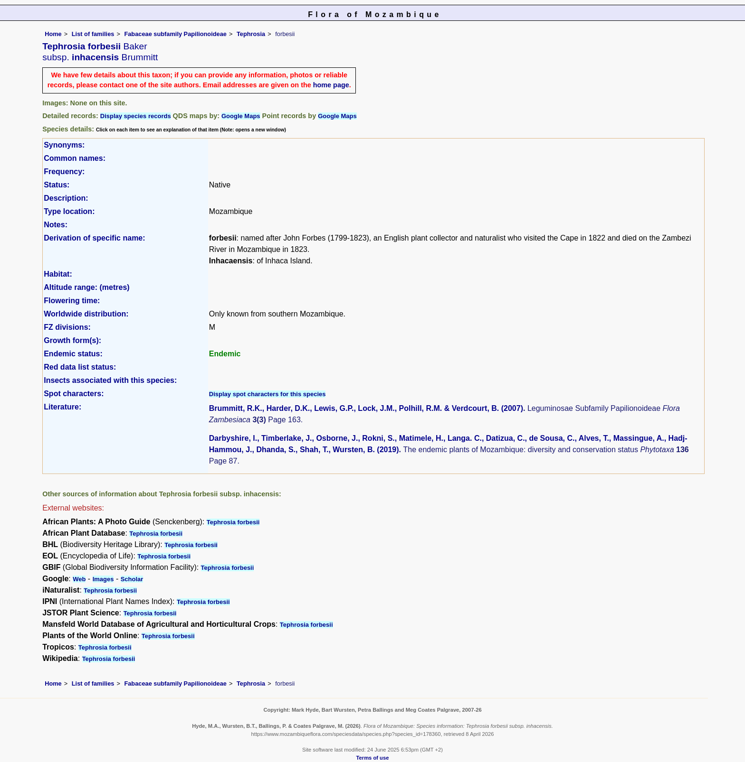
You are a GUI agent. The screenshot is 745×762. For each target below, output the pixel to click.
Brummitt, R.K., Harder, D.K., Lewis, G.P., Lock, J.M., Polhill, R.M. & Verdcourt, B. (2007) (366, 408)
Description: (66, 198)
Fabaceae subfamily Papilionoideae (175, 33)
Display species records (135, 116)
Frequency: (64, 171)
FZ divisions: (67, 327)
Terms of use (372, 758)
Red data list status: (80, 367)
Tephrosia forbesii (233, 522)
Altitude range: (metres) (86, 287)
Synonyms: (64, 145)
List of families (93, 33)
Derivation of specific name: (94, 238)
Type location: (69, 211)
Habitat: (58, 274)
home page (331, 85)
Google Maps (240, 116)
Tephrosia (251, 33)
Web (79, 579)
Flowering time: (72, 301)
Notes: (55, 225)
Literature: (62, 407)
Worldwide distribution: (86, 314)
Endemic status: (73, 354)
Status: (56, 185)
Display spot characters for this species (267, 394)
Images (103, 579)
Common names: (74, 158)
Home (53, 33)
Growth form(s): (72, 340)
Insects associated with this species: (110, 380)
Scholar (132, 579)
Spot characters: (74, 394)
